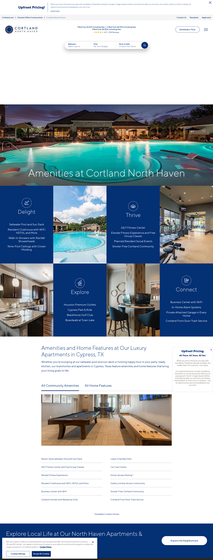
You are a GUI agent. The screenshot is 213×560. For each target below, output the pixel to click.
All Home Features (98, 321)
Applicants (206, 17)
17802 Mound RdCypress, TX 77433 (61, 521)
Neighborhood (152, 514)
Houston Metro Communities (30, 17)
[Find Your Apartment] (144, 46)
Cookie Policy (45, 547)
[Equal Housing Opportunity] (53, 528)
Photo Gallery (111, 528)
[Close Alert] (210, 2)
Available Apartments (115, 519)
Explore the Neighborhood (184, 476)
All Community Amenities (60, 321)
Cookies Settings (18, 554)
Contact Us (181, 17)
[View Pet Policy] (75, 528)
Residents (194, 17)
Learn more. (55, 11)
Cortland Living (112, 538)
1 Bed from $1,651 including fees (91, 27)
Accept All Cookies (41, 554)
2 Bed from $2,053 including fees (121, 27)
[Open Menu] (205, 30)
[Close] (93, 542)
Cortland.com (8, 17)
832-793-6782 (59, 514)
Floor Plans (110, 514)
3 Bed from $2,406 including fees (106, 30)
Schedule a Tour (187, 30)
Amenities (109, 533)
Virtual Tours (110, 523)
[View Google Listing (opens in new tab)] (106, 33)
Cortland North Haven (55, 17)
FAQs (148, 519)
